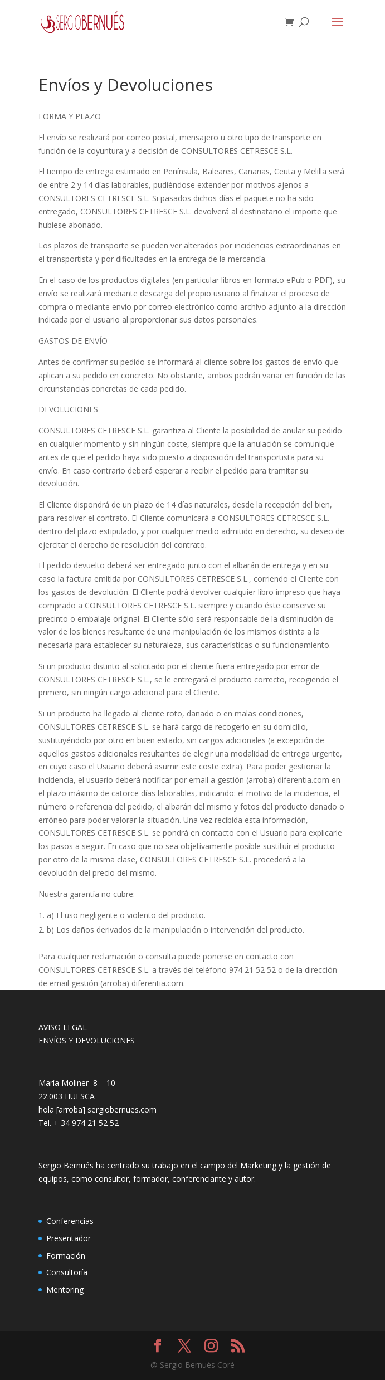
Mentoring (65, 1289)
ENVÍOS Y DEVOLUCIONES (86, 1040)
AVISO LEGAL (62, 1027)
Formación (65, 1255)
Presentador (68, 1238)
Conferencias (70, 1221)
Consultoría (66, 1272)
